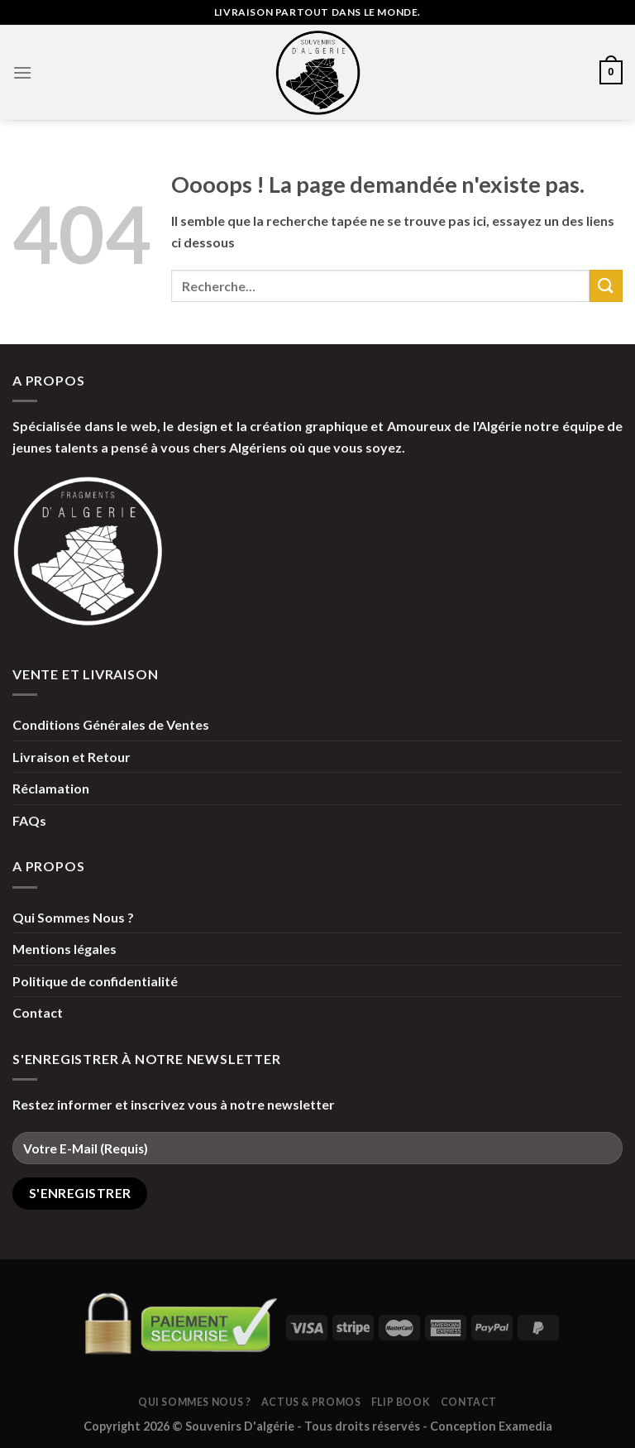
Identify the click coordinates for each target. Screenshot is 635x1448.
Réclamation (50, 788)
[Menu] (22, 72)
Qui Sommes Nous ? (73, 917)
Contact (37, 1012)
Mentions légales (64, 949)
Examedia (525, 1426)
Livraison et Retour (71, 757)
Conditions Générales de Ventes (110, 724)
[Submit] (606, 286)
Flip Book (401, 1402)
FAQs (29, 820)
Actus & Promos (311, 1402)
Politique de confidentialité (95, 981)
